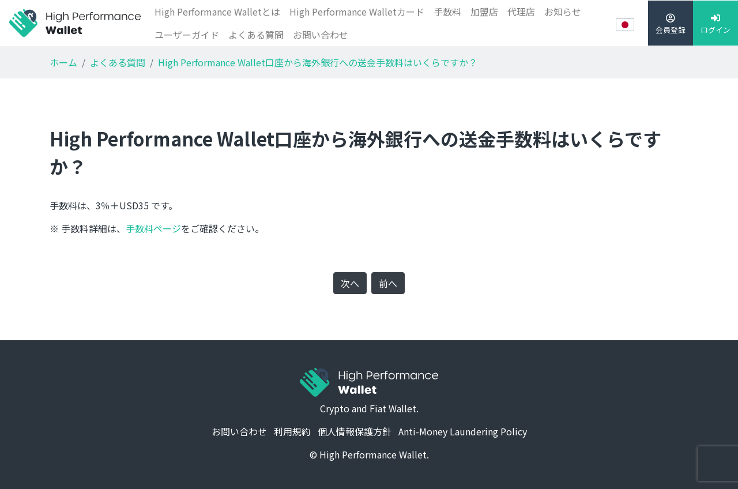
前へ (388, 283)
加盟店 (484, 11)
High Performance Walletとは (217, 11)
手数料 (447, 11)
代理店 (521, 11)
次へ (350, 283)
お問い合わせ (320, 35)
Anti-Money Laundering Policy (462, 431)
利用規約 (292, 431)
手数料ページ (153, 228)
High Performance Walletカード (356, 11)
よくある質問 (256, 35)
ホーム (63, 62)
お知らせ (562, 11)
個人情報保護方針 (354, 431)
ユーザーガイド (187, 35)
